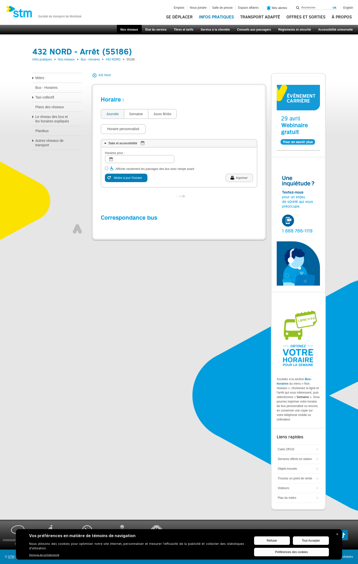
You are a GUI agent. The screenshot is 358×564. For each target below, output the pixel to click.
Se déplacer (179, 17)
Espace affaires (248, 7)
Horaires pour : (115, 138)
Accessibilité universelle (335, 29)
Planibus (42, 131)
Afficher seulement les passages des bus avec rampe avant (154, 154)
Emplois (179, 7)
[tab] (112, 114)
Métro (39, 78)
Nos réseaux (129, 29)
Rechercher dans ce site (297, 7)
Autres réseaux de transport (49, 143)
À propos (342, 17)
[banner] (43, 13)
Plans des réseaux (49, 107)
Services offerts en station (295, 459)
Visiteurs (283, 488)
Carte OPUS (286, 449)
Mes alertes (277, 8)
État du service (156, 29)
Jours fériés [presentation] (162, 114)
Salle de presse (222, 7)
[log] (140, 144)
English (348, 7)
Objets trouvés (287, 468)
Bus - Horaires (90, 59)
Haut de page (77, 214)
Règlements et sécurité (294, 29)
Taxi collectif (44, 97)
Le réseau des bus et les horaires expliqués (52, 119)
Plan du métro (287, 498)
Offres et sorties (305, 17)
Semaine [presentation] (136, 114)
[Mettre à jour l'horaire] (126, 163)
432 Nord (104, 75)
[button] (201, 114)
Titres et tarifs (183, 29)
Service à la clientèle (215, 29)
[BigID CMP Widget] (179, 545)
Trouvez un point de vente (295, 478)
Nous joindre (198, 7)
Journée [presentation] (112, 114)
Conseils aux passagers (254, 29)
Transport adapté (260, 17)
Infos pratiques (216, 17)
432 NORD (113, 59)
